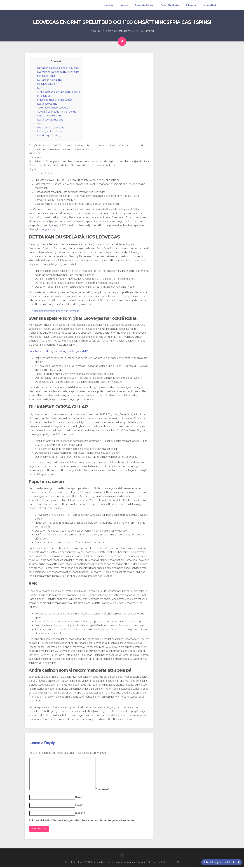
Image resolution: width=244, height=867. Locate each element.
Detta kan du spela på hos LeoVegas (58, 67)
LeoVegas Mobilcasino (50, 119)
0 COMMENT (146, 30)
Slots (40, 123)
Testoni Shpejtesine (170, 5)
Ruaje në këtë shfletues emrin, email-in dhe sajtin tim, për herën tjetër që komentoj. (83, 820)
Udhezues (191, 5)
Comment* (102, 789)
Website (80, 812)
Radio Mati (110, 30)
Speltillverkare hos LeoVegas (53, 107)
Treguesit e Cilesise (144, 5)
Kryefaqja (108, 5)
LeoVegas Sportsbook (50, 131)
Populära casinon (47, 83)
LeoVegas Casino (47, 103)
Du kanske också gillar (49, 79)
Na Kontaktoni (209, 5)
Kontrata (124, 5)
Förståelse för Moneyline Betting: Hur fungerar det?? (59, 351)
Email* (79, 805)
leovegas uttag (47, 229)
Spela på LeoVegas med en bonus (56, 111)
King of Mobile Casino (49, 115)
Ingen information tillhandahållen (55, 99)
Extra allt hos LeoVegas (50, 127)
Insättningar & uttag (48, 135)
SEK (39, 87)
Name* (79, 797)
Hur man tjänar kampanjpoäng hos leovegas (54, 310)
